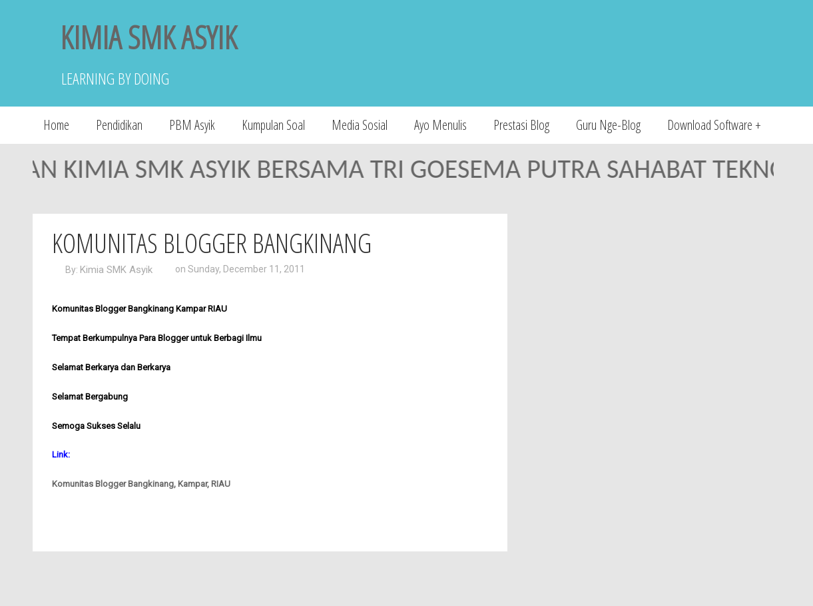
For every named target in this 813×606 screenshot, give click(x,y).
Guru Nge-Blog (608, 125)
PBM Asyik (192, 125)
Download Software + (714, 125)
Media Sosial (360, 125)
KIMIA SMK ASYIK (148, 37)
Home (56, 125)
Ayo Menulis (440, 125)
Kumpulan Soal (273, 125)
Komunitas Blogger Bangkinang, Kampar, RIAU (141, 484)
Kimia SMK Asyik (116, 270)
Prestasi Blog (521, 125)
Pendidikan (119, 125)
